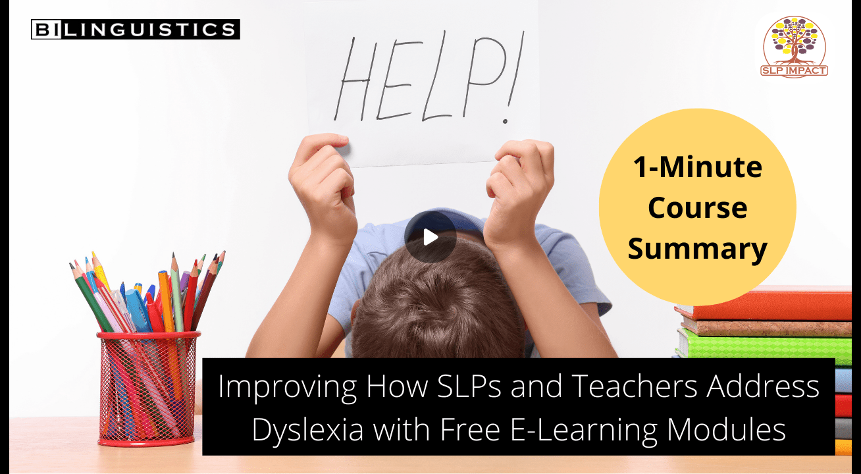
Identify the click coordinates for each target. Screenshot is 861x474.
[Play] (430, 237)
